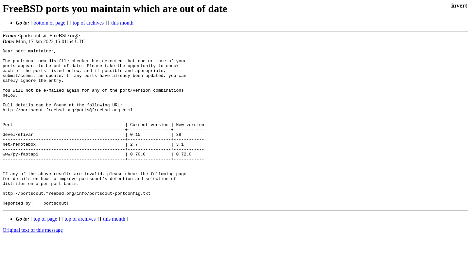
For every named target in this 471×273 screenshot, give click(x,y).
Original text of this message (33, 261)
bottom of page (49, 23)
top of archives (88, 23)
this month (122, 23)
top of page (45, 250)
